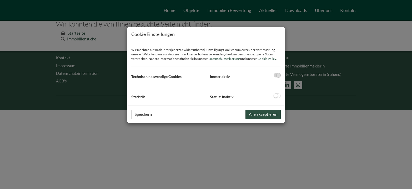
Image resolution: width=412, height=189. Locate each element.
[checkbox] (277, 75)
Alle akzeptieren (263, 114)
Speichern (143, 114)
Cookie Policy (267, 59)
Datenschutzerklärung (224, 59)
